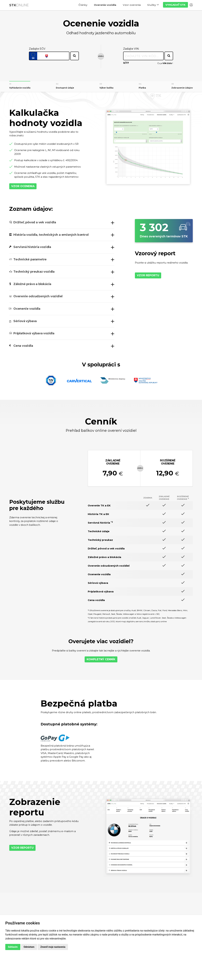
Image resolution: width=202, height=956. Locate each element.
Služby (151, 4)
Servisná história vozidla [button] (32, 247)
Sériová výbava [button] (25, 321)
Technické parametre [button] (30, 259)
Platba (142, 88)
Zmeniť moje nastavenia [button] (52, 947)
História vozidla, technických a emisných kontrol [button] (50, 235)
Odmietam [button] (29, 947)
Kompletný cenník (101, 659)
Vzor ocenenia (23, 186)
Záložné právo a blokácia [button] (32, 284)
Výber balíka (106, 88)
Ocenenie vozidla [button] (26, 309)
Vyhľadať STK (175, 4)
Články (83, 4)
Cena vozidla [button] (23, 346)
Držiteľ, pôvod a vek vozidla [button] (34, 222)
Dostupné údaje (65, 88)
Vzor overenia (132, 4)
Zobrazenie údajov (182, 88)
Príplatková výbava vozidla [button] (33, 333)
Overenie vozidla (105, 4)
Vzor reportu (148, 275)
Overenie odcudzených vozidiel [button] (37, 296)
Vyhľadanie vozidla (19, 88)
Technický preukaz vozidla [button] (34, 271)
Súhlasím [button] (13, 947)
